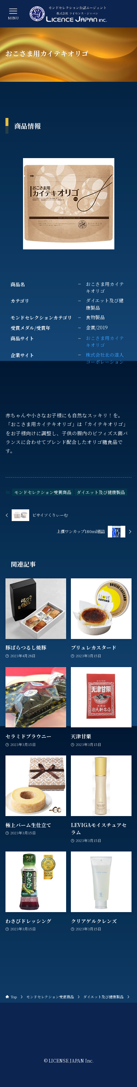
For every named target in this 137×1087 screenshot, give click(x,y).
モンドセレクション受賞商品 (42, 492)
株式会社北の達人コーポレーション (105, 358)
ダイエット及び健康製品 (101, 492)
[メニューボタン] (13, 13)
